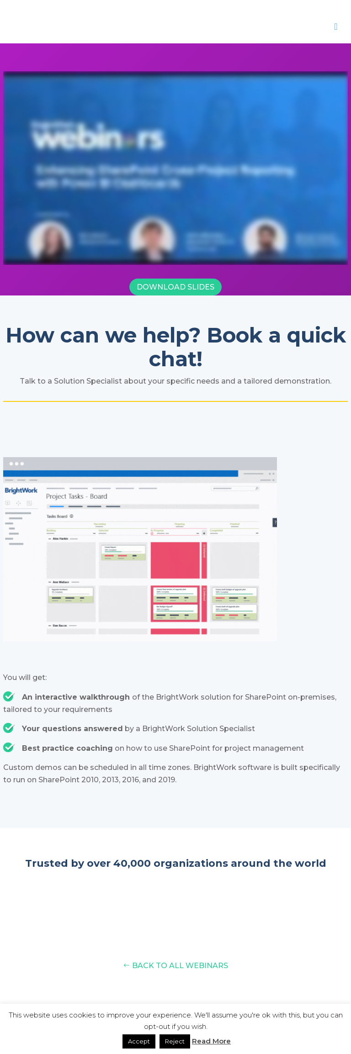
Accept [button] (139, 1041)
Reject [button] (175, 1041)
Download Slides (175, 287)
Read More (211, 1041)
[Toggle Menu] (336, 26)
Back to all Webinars (180, 965)
